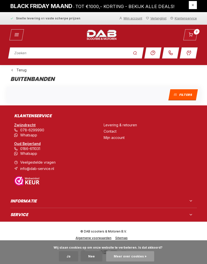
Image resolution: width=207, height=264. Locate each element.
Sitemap (121, 238)
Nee (91, 256)
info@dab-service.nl (37, 168)
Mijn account (114, 137)
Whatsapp (28, 135)
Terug (18, 70)
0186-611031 (30, 148)
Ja (68, 256)
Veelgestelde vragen (38, 162)
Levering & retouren (120, 125)
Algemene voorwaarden (93, 238)
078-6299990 (32, 130)
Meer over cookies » (130, 256)
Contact (110, 131)
